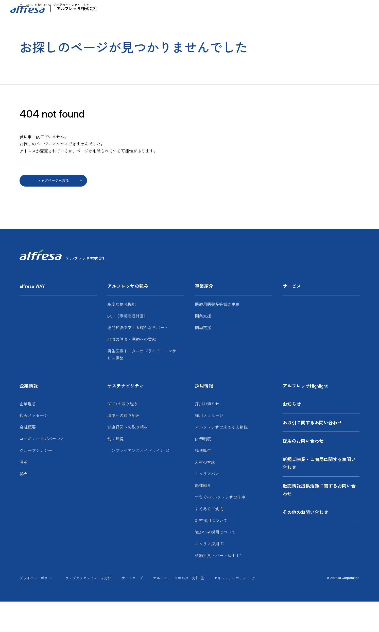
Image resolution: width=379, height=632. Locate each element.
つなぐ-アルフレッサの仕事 (220, 527)
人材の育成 (205, 492)
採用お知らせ (207, 434)
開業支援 (203, 346)
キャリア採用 (207, 574)
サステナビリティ (305, 24)
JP (342, 9)
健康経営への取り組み (127, 457)
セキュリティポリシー (232, 608)
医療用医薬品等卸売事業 (217, 334)
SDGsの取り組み (122, 434)
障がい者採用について (215, 562)
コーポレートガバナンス (42, 469)
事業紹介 (207, 24)
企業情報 (265, 24)
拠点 (24, 504)
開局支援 (203, 358)
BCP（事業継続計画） (127, 346)
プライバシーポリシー (37, 608)
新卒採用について (211, 551)
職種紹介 (203, 516)
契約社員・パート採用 (215, 586)
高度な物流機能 (121, 334)
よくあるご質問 (209, 539)
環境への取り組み (123, 446)
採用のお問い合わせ (303, 471)
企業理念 (28, 434)
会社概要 (28, 457)
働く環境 (115, 469)
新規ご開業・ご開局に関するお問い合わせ (319, 493)
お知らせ (287, 8)
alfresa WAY (126, 24)
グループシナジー (36, 481)
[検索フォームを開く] (368, 9)
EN (356, 9)
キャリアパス (207, 504)
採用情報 (345, 24)
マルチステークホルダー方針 (176, 608)
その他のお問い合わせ (305, 542)
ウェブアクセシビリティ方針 (88, 608)
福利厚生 (203, 481)
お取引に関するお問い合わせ (312, 453)
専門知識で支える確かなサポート (137, 358)
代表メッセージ (34, 446)
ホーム (24, 35)
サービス (239, 24)
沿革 (24, 492)
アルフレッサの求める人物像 (221, 457)
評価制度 (203, 469)
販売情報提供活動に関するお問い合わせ (319, 520)
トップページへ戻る (53, 210)
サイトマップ (132, 608)
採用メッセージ (209, 446)
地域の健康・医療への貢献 (131, 370)
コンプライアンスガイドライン (135, 481)
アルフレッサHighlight (257, 8)
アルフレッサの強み (165, 24)
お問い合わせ (316, 9)
